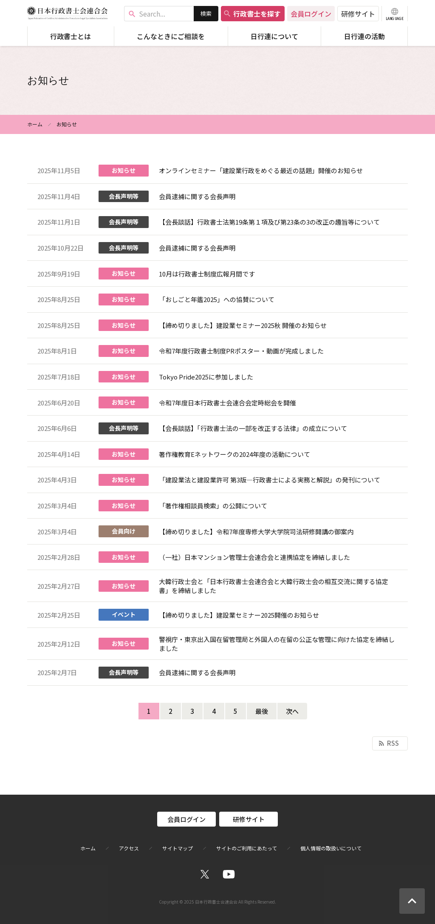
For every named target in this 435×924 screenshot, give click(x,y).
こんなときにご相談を (171, 36)
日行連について (274, 36)
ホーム (34, 124)
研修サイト (358, 14)
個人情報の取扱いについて (331, 848)
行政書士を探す (252, 14)
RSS (388, 743)
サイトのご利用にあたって (246, 848)
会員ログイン (311, 14)
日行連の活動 (364, 36)
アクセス (129, 848)
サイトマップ (177, 848)
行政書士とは (70, 36)
